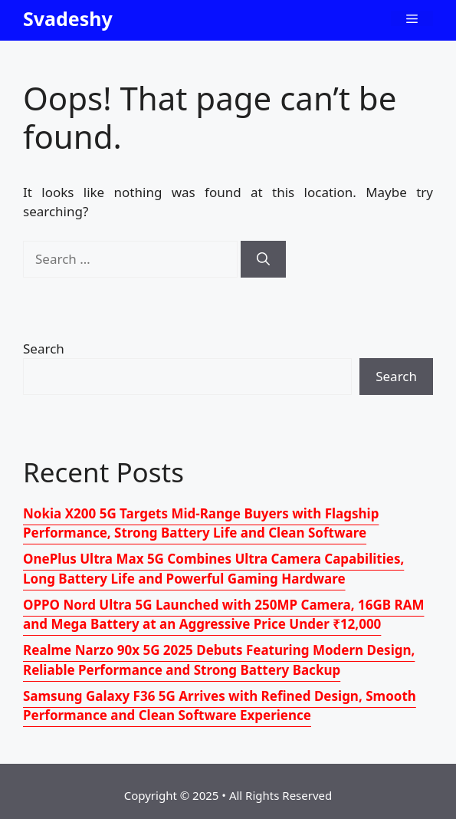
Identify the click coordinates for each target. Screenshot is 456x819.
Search (43, 348)
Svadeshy (68, 18)
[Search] (263, 259)
